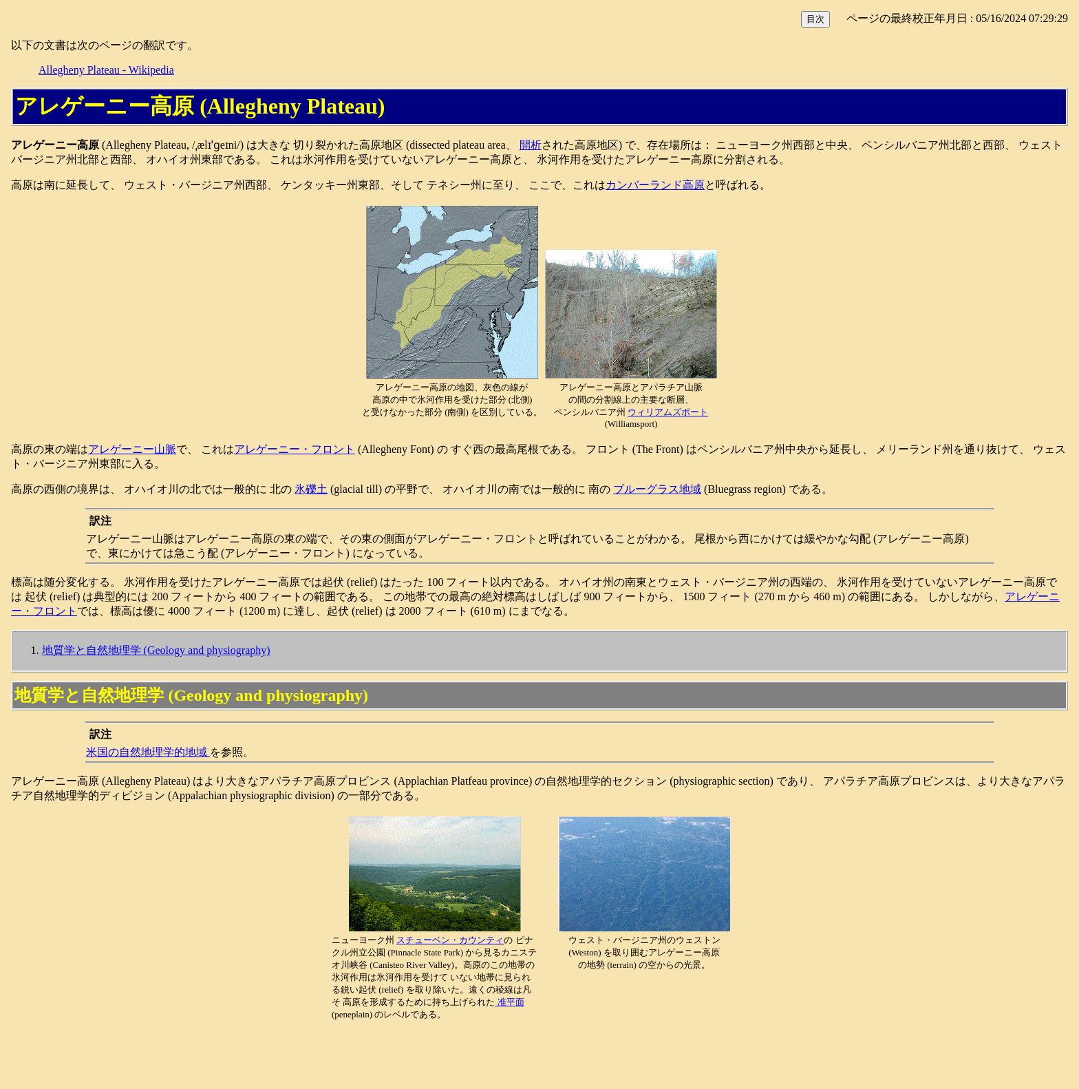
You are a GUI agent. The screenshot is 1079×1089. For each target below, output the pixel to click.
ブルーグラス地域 (657, 489)
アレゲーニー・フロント (294, 449)
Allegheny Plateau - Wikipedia (106, 70)
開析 (531, 145)
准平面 (509, 1002)
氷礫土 (311, 489)
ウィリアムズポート (668, 412)
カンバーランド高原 (655, 185)
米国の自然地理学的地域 (148, 752)
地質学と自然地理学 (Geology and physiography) (156, 650)
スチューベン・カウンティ (450, 940)
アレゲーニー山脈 (132, 449)
